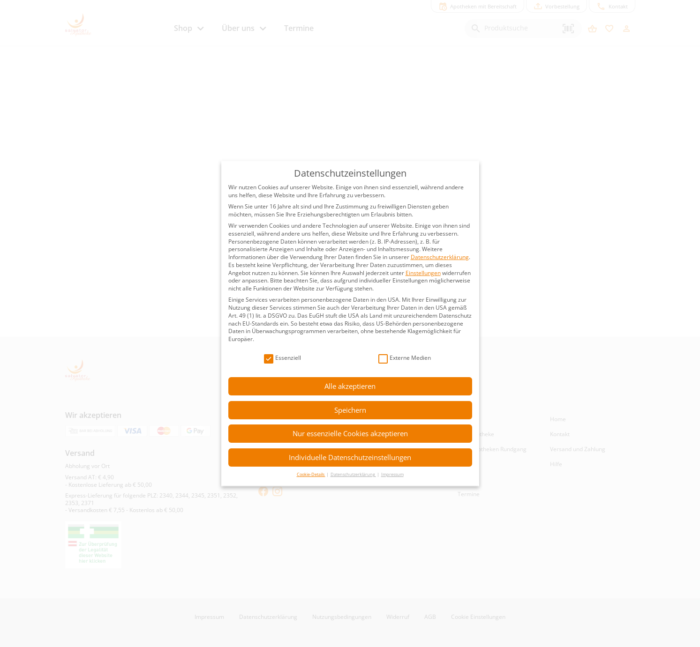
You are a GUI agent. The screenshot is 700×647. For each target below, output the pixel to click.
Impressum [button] (392, 474)
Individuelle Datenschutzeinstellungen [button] (350, 457)
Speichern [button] (350, 410)
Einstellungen (423, 273)
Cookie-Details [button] (311, 474)
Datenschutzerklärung (440, 257)
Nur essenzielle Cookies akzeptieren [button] (350, 433)
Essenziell (282, 358)
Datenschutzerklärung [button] (353, 474)
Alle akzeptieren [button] (350, 386)
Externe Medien (404, 358)
